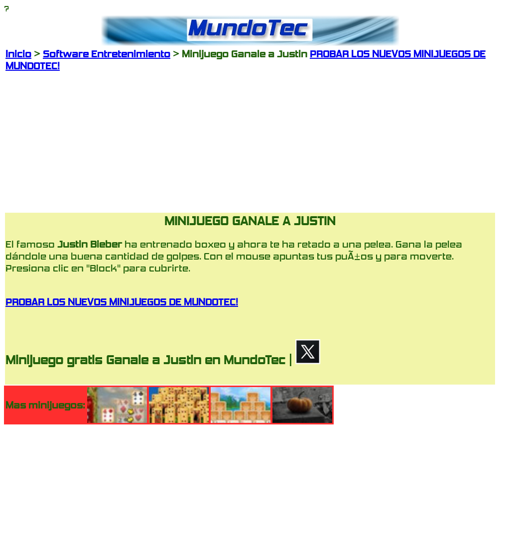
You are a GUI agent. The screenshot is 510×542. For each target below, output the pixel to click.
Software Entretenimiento (106, 54)
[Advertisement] (250, 141)
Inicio (18, 54)
